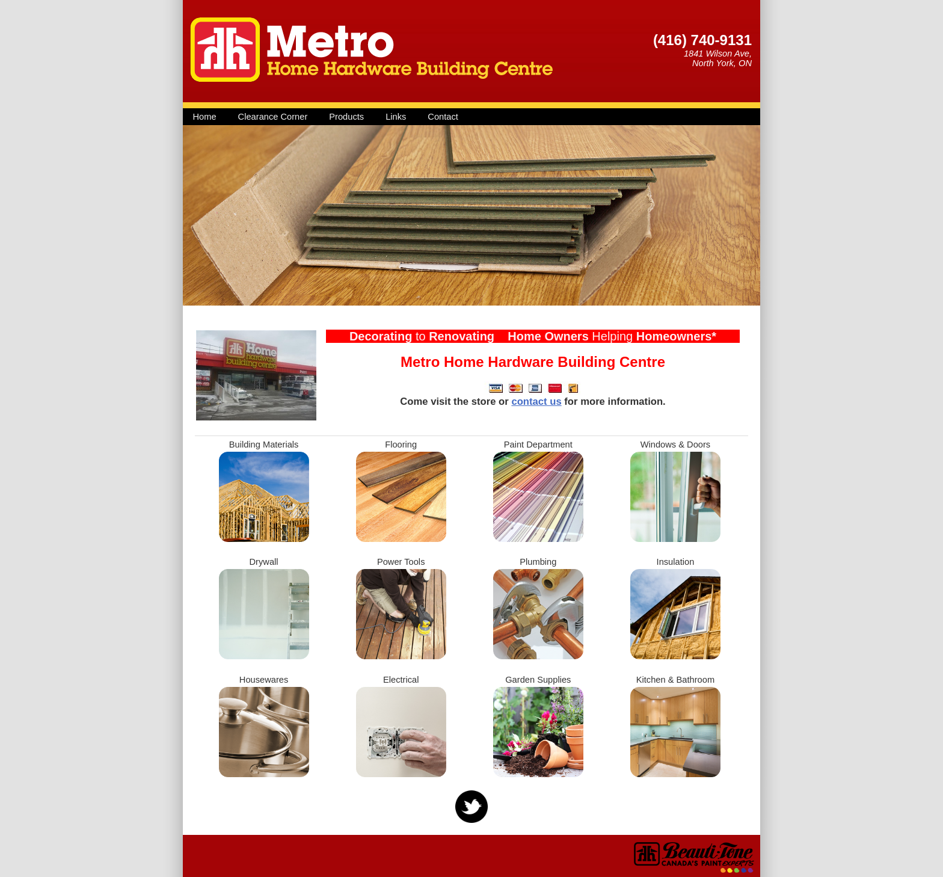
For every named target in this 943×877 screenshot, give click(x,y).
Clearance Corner (273, 117)
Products (346, 117)
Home (205, 117)
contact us (536, 401)
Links (395, 117)
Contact (443, 117)
